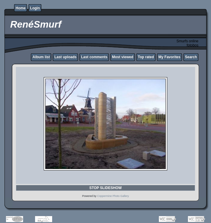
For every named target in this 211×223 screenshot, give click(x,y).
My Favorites (169, 57)
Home (20, 8)
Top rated (146, 57)
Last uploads (65, 57)
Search (191, 57)
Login (35, 8)
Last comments (94, 57)
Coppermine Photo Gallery (113, 195)
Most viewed (122, 57)
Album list (41, 57)
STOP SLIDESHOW (105, 188)
